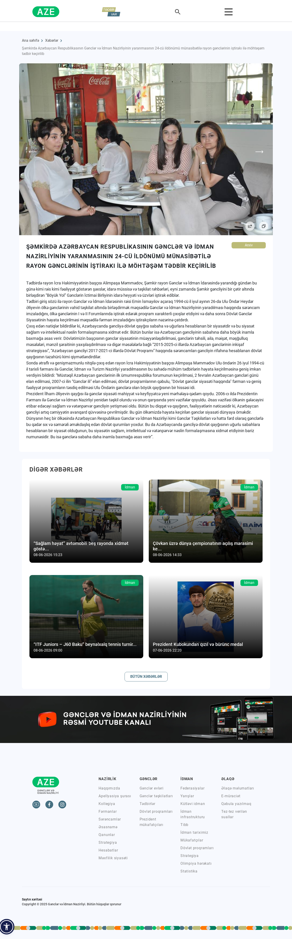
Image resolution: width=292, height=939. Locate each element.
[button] (6, 926)
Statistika (189, 871)
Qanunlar (107, 835)
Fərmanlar (108, 811)
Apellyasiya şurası (115, 796)
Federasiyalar (192, 788)
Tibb (184, 825)
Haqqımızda (109, 788)
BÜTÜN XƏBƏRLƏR (146, 676)
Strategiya (108, 842)
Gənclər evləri (152, 788)
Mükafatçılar (191, 840)
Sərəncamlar (110, 819)
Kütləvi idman (192, 804)
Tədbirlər (147, 804)
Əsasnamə (108, 827)
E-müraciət (230, 796)
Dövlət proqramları (156, 811)
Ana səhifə (30, 40)
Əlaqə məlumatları (237, 788)
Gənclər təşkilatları (156, 796)
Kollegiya (107, 804)
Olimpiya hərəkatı (196, 863)
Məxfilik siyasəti (113, 858)
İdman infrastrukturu (192, 814)
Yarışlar (187, 796)
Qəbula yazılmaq (236, 804)
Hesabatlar (108, 850)
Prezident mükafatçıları (151, 822)
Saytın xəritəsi (32, 899)
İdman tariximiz (194, 832)
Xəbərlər (51, 40)
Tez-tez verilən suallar (234, 814)
